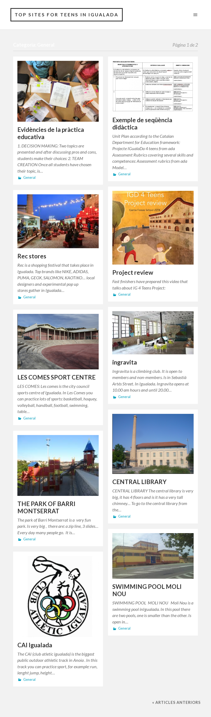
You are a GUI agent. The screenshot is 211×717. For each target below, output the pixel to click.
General (29, 178)
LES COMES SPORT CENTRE (56, 377)
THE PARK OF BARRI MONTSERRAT (46, 507)
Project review (132, 272)
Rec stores (31, 256)
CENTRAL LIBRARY (139, 481)
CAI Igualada (34, 645)
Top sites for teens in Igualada (66, 14)
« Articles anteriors (176, 702)
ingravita (124, 362)
